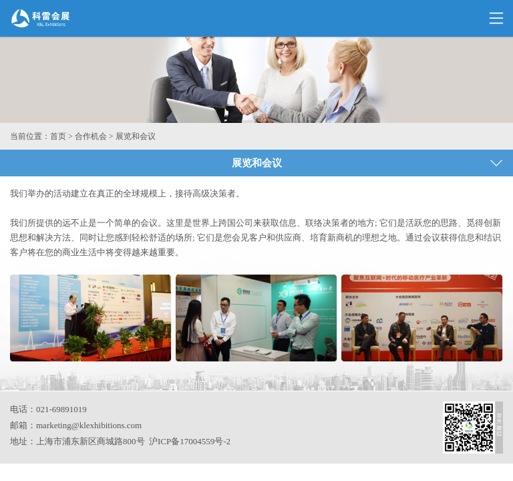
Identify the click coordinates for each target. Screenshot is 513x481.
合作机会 (91, 136)
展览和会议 (136, 136)
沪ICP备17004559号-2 (189, 441)
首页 (58, 136)
